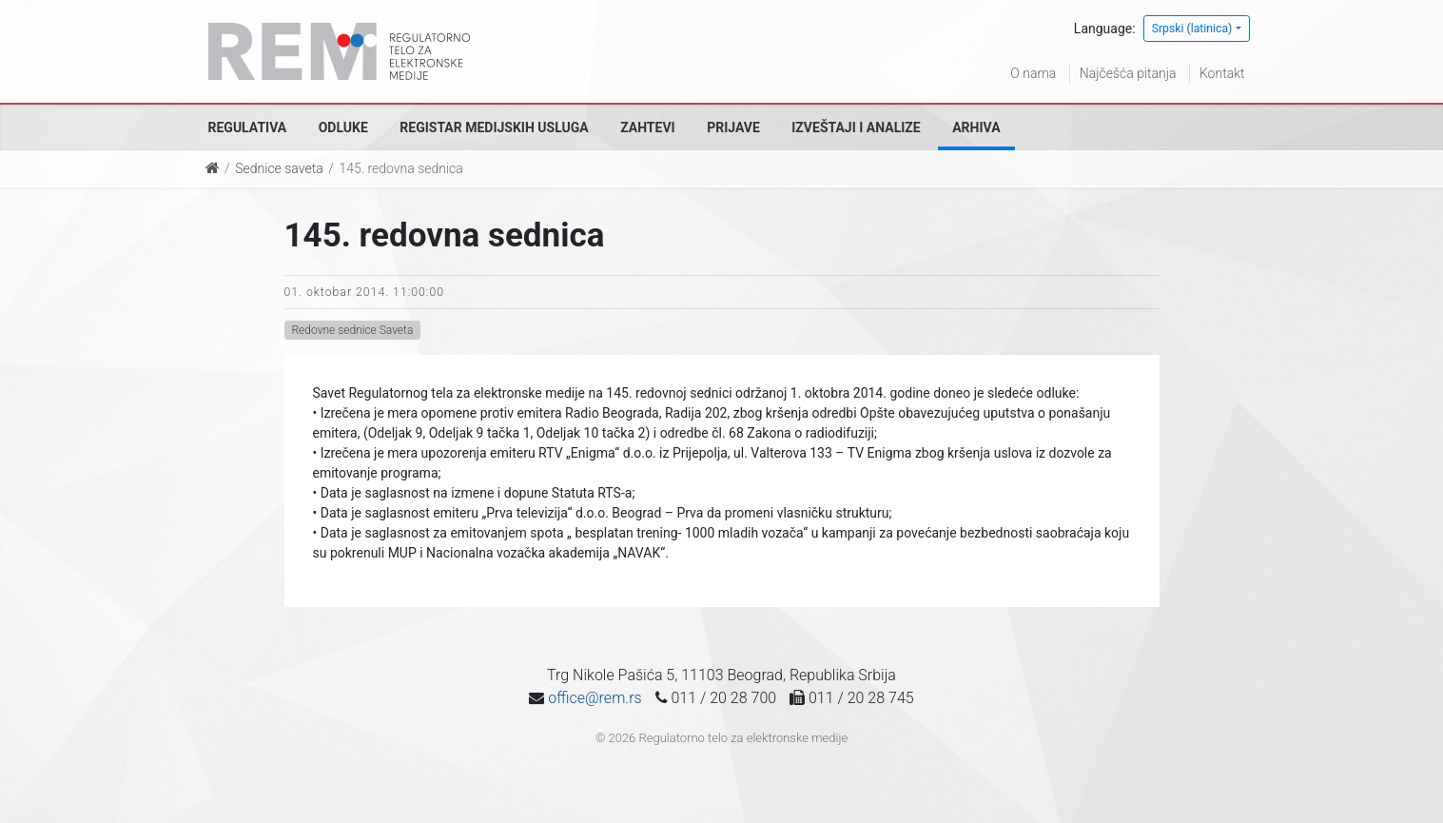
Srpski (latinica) (1192, 28)
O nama (1033, 73)
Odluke (343, 127)
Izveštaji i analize (855, 127)
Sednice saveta (278, 168)
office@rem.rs (594, 698)
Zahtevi (647, 127)
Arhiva (976, 127)
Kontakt (1222, 73)
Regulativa (247, 127)
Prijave (733, 127)
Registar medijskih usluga (494, 127)
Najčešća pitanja (1128, 73)
